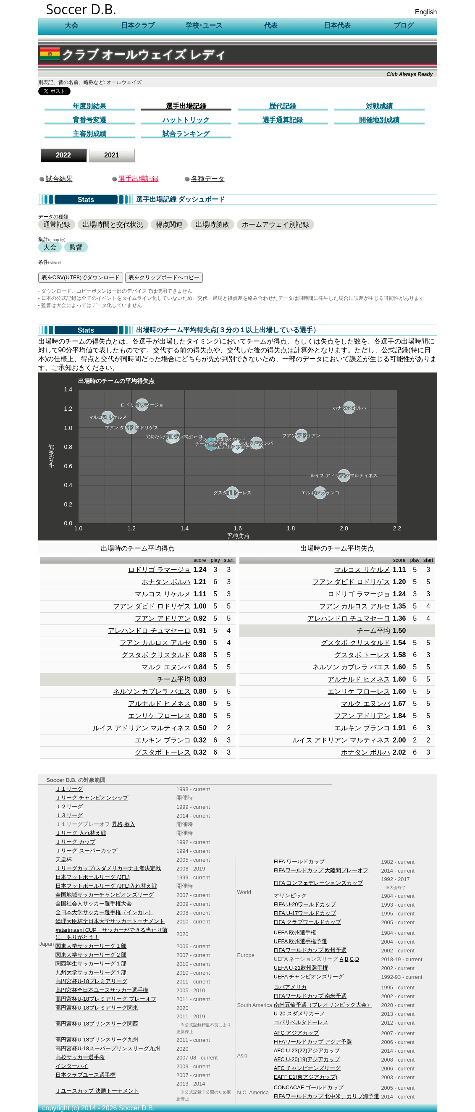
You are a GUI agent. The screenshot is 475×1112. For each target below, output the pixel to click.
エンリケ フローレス (159, 715)
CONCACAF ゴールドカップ (309, 1087)
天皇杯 (63, 859)
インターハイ (71, 1066)
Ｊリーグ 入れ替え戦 (80, 833)
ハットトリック (186, 119)
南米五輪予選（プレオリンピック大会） (323, 1005)
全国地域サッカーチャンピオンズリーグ (104, 895)
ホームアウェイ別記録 (275, 224)
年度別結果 (89, 106)
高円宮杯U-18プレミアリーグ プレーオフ (105, 999)
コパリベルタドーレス (301, 1022)
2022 (63, 155)
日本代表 (337, 25)
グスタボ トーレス (162, 752)
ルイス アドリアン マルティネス (142, 728)
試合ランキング (186, 133)
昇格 (117, 824)
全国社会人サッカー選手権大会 (93, 903)
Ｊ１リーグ (69, 789)
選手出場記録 (186, 106)
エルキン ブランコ (162, 740)
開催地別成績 (379, 119)
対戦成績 (379, 106)
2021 (111, 155)
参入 (129, 824)
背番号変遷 (89, 119)
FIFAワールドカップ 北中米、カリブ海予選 (327, 1096)
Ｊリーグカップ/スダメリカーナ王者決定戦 (108, 868)
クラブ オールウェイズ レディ (133, 54)
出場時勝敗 (212, 224)
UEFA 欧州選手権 (295, 932)
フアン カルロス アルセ (155, 642)
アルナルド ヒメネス (159, 703)
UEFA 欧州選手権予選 (300, 941)
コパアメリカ (290, 987)
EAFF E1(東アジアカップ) (305, 1077)
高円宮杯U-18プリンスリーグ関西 (96, 1023)
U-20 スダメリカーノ (299, 1013)
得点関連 (169, 224)
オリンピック (290, 895)
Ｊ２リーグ (69, 806)
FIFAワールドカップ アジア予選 (313, 1042)
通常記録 (56, 224)
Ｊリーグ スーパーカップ (86, 850)
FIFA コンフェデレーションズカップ (318, 883)
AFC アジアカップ (296, 1033)
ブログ (404, 25)
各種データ (208, 178)
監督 (76, 247)
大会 (50, 247)
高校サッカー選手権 (80, 1057)
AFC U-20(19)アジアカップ (307, 1059)
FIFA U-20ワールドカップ (305, 904)
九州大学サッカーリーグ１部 (90, 972)
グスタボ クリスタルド (155, 654)
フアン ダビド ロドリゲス (152, 606)
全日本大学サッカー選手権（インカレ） (104, 912)
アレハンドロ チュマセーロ (149, 630)
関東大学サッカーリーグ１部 (90, 946)
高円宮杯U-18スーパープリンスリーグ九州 (107, 1048)
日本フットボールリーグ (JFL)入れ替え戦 (106, 886)
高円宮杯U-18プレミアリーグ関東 (96, 1007)
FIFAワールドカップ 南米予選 (310, 996)
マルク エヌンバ (166, 667)
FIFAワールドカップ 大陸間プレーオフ (321, 870)
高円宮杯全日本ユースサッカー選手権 (101, 990)
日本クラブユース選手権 (85, 1075)
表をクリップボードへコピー (164, 277)
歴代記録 (282, 106)
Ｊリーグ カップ (75, 842)
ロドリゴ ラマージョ (159, 569)
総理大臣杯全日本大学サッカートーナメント (110, 921)
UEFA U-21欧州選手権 (301, 968)
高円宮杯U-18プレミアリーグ (91, 981)
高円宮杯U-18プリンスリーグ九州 (96, 1039)
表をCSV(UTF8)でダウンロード (81, 277)
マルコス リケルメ (162, 594)
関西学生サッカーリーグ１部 (90, 963)
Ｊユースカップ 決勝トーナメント (97, 1091)
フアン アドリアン (162, 618)
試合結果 (59, 178)
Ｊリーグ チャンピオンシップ (91, 798)
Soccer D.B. (81, 9)
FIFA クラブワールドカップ (307, 922)
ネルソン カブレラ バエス (152, 691)
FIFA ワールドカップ (299, 861)
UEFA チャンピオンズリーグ (309, 976)
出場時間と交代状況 (113, 224)
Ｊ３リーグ (69, 815)
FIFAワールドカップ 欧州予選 (310, 950)
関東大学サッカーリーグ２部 (90, 955)
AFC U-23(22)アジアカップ (307, 1050)
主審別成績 (89, 133)
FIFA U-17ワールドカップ (305, 913)
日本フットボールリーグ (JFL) (92, 877)
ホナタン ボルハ (166, 581)
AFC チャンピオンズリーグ (307, 1068)
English (426, 12)
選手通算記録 (282, 119)
